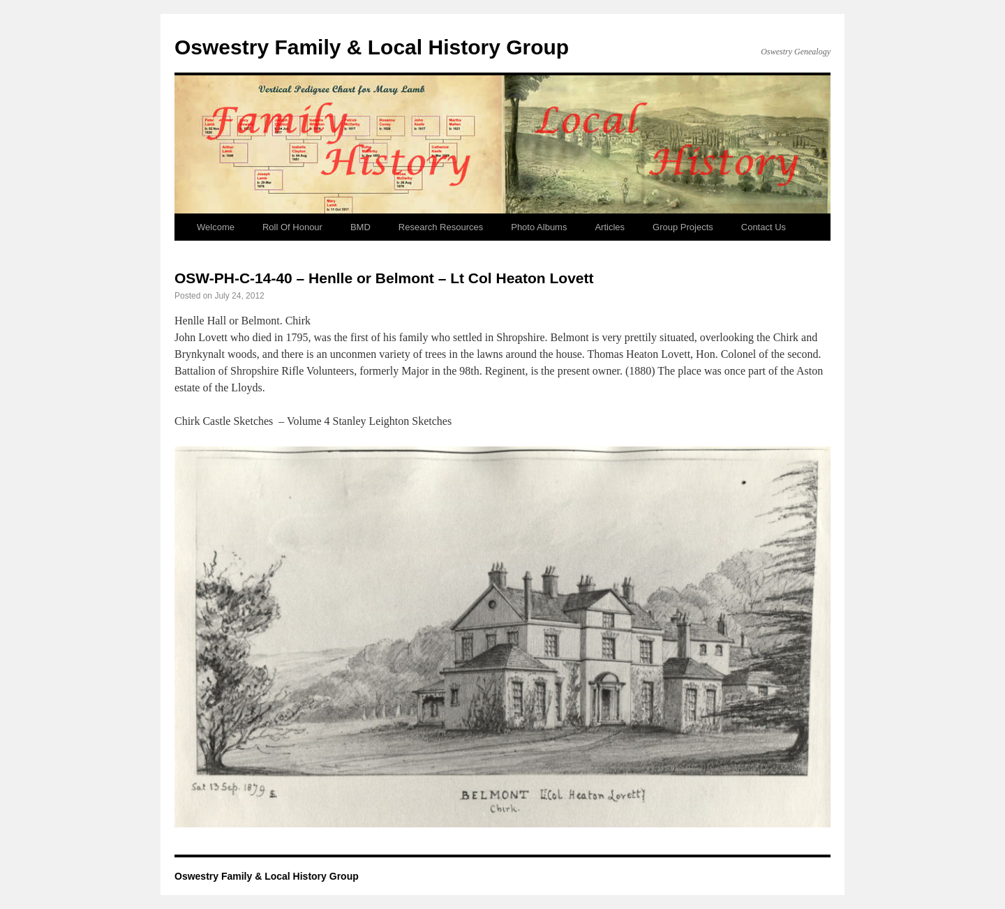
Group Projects (683, 227)
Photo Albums (539, 227)
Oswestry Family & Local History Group (371, 47)
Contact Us (763, 227)
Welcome (215, 227)
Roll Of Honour (292, 227)
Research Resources (441, 227)
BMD (360, 227)
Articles (610, 227)
